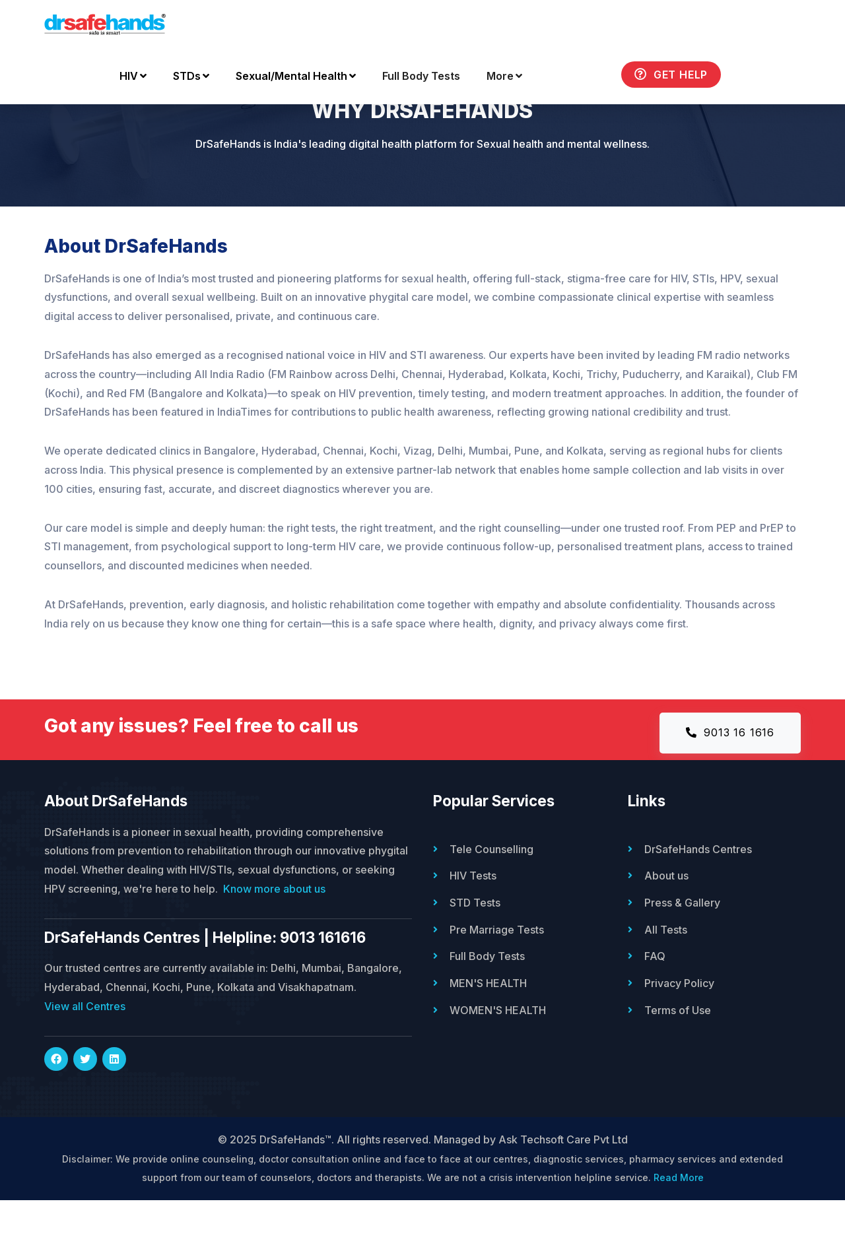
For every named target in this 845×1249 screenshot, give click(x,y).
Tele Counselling (491, 898)
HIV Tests (473, 924)
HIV (133, 76)
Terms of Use (677, 1056)
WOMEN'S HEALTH (498, 1056)
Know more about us (274, 937)
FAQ (654, 1003)
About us (666, 924)
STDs (191, 76)
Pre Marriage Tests (497, 977)
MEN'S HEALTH (488, 1030)
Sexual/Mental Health (296, 76)
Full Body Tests (421, 76)
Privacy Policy (679, 1030)
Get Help (671, 75)
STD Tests (475, 950)
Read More (679, 1227)
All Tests (665, 977)
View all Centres (84, 1055)
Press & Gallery (682, 950)
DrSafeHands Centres (698, 898)
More (504, 76)
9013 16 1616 (730, 781)
